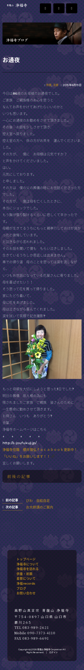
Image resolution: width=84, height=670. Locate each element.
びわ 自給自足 (38, 501)
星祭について (26, 578)
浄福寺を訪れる (28, 569)
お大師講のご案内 (39, 507)
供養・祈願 (24, 574)
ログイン (53, 652)
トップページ (26, 559)
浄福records (26, 583)
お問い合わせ (26, 593)
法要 (55, 85)
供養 (49, 85)
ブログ (21, 588)
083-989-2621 (35, 627)
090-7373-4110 (41, 633)
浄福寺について (28, 564)
